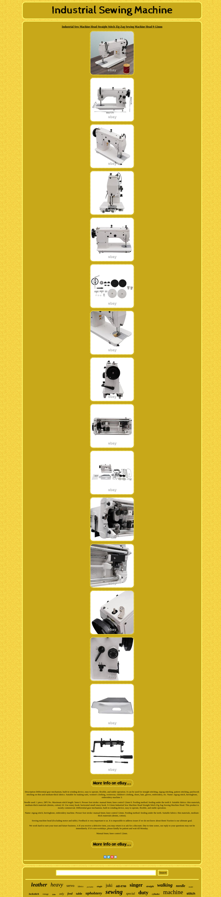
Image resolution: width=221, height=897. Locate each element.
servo (70, 886)
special (130, 893)
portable (90, 887)
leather (39, 884)
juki (109, 885)
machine (173, 892)
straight (150, 886)
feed (70, 893)
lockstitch (34, 894)
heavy (57, 885)
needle (180, 886)
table (79, 893)
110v (54, 894)
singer (136, 885)
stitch (190, 893)
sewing (114, 892)
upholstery (94, 893)
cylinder (156, 894)
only (61, 893)
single (99, 886)
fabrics (81, 886)
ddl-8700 (121, 886)
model (191, 887)
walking (165, 885)
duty (143, 892)
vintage (45, 894)
